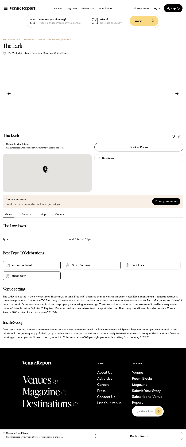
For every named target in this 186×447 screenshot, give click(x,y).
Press (101, 390)
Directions (108, 158)
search (144, 21)
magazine (71, 8)
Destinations (50, 403)
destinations (87, 8)
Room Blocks (142, 378)
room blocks (105, 8)
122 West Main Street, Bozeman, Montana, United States (38, 53)
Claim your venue (166, 201)
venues (58, 8)
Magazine (44, 391)
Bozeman (66, 39)
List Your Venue (109, 402)
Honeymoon (19, 275)
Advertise (104, 378)
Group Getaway (81, 265)
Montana (41, 39)
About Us (104, 372)
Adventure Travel (22, 265)
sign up (173, 8)
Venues (40, 379)
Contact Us (106, 396)
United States (29, 39)
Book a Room (139, 147)
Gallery (59, 214)
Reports (26, 214)
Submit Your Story (146, 390)
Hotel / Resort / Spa (12, 39)
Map (43, 214)
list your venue (141, 8)
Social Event (139, 265)
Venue (8, 214)
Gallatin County (53, 39)
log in (157, 8)
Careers (103, 384)
